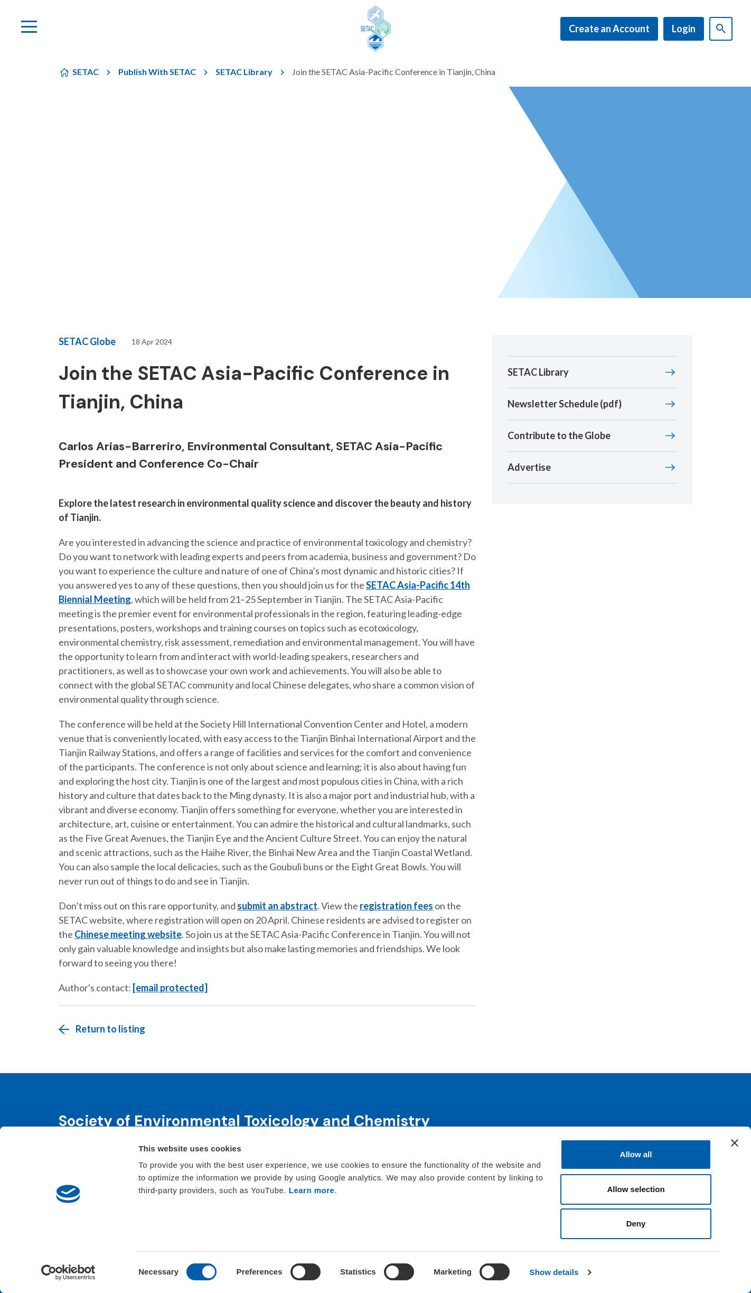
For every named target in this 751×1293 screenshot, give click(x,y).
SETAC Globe (87, 341)
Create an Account (609, 28)
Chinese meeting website (128, 934)
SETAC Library (244, 72)
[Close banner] (734, 1143)
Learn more (312, 1190)
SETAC (85, 72)
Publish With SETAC (157, 72)
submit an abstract (277, 905)
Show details (554, 1272)
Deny (636, 1223)
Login (684, 28)
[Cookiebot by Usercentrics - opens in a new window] (68, 1272)
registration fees (396, 905)
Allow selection (635, 1189)
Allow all (636, 1154)
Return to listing (110, 1029)
